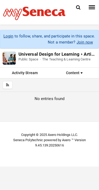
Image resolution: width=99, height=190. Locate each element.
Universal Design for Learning (48, 54)
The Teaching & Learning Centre (66, 59)
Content (74, 73)
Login (8, 36)
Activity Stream (25, 73)
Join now (85, 42)
